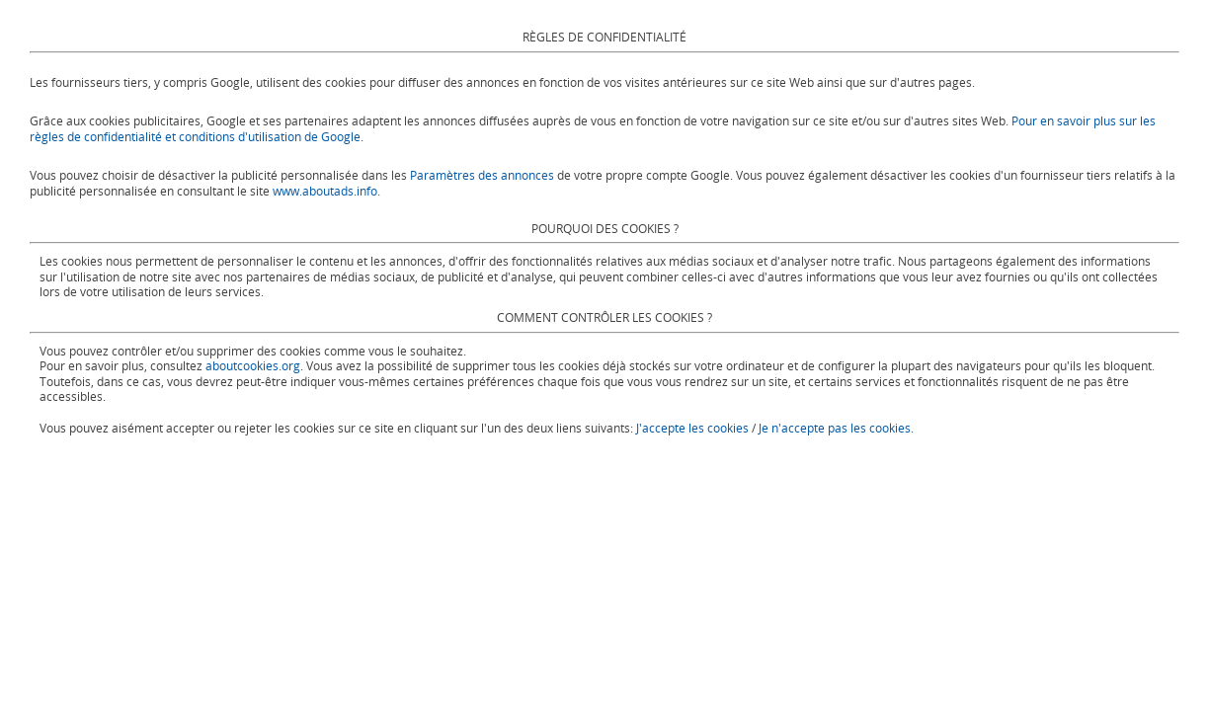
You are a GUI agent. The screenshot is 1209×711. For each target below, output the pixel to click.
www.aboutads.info (325, 190)
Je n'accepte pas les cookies (835, 427)
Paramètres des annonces (482, 175)
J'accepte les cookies (692, 427)
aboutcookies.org (252, 365)
